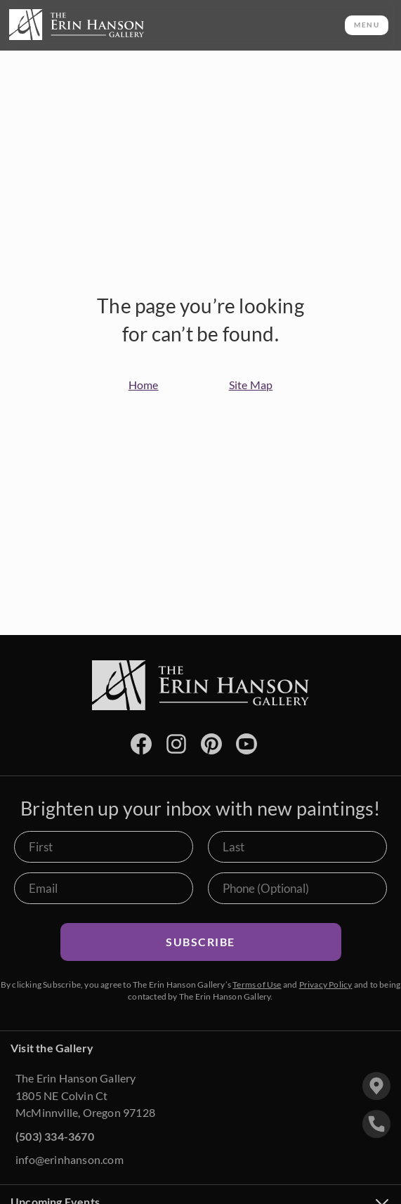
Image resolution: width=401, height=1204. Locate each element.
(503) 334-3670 (54, 1136)
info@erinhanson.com (69, 1159)
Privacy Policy (326, 984)
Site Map (251, 384)
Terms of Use (256, 984)
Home (144, 384)
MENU (366, 24)
